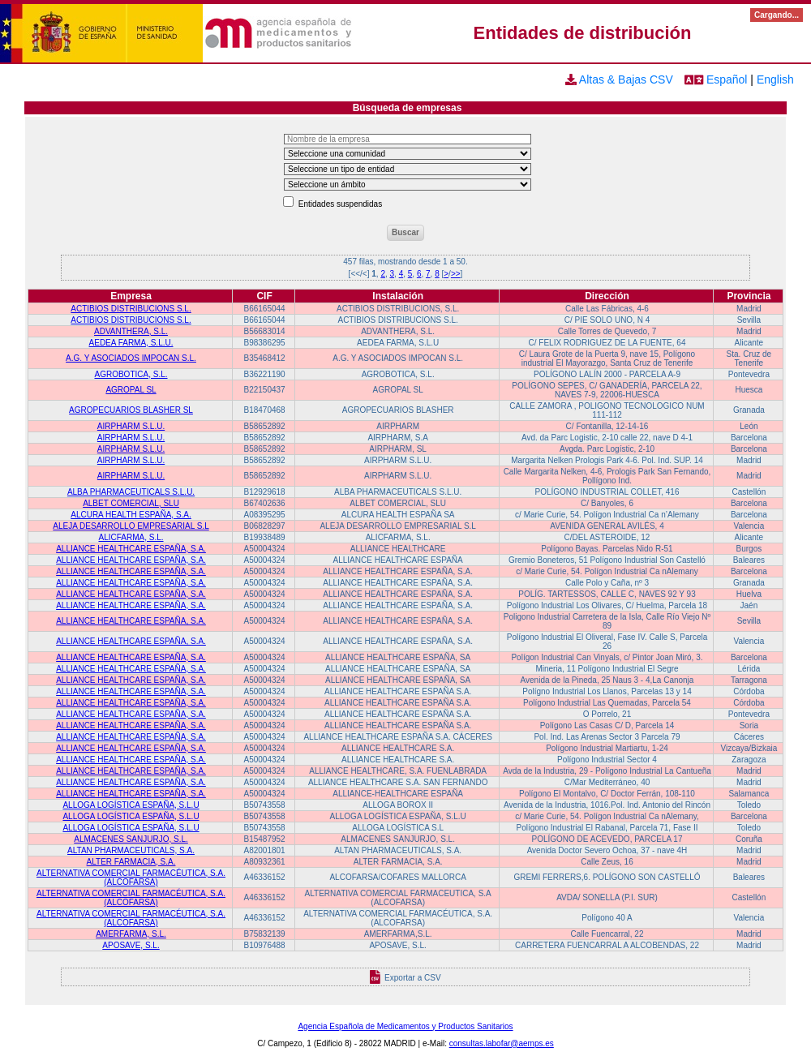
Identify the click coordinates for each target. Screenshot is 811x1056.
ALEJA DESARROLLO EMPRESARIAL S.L (130, 526)
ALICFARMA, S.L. (131, 537)
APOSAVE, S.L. (130, 945)
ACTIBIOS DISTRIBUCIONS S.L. (131, 308)
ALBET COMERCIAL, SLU (131, 503)
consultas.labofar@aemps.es (501, 1043)
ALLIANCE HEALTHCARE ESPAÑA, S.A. (131, 548)
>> (456, 273)
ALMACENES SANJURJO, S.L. (131, 839)
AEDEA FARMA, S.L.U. (131, 342)
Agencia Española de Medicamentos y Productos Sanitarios (405, 1026)
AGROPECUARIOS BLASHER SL (131, 410)
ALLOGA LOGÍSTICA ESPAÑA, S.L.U (130, 805)
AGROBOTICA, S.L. (131, 374)
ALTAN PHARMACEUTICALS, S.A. (131, 850)
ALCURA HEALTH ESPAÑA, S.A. (131, 514)
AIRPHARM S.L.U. (131, 426)
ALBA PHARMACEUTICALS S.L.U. (131, 491)
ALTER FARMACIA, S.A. (131, 861)
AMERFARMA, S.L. (131, 933)
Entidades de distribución (583, 33)
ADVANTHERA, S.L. (131, 331)
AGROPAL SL (130, 389)
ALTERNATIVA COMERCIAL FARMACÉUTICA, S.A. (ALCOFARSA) (130, 877)
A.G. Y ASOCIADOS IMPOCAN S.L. (131, 358)
